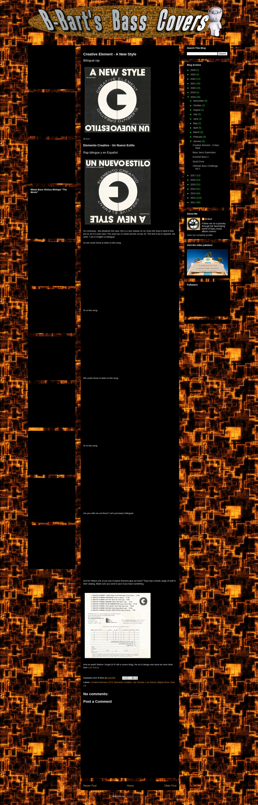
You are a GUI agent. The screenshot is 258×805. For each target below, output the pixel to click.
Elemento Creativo (123, 682)
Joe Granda (138, 682)
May (195, 123)
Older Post (170, 785)
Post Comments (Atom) (136, 796)
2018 (193, 97)
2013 (193, 193)
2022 (193, 79)
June (196, 119)
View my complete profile (199, 235)
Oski (172, 682)
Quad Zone (198, 161)
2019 (193, 92)
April (195, 127)
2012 (193, 197)
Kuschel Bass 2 (201, 157)
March (196, 132)
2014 (193, 189)
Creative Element (99, 682)
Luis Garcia (93, 667)
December (198, 100)
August (197, 110)
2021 (193, 83)
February (198, 136)
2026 (193, 70)
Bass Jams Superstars (204, 152)
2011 (193, 202)
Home (130, 785)
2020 (193, 88)
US (84, 685)
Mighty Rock (163, 682)
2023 (193, 74)
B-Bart (208, 219)
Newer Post (90, 785)
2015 (193, 184)
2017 (193, 175)
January (197, 141)
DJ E (110, 682)
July (195, 114)
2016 (193, 180)
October (197, 105)
